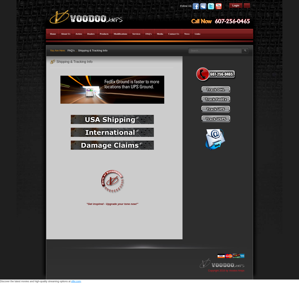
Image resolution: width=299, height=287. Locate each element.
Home (53, 34)
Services (136, 34)
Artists (78, 34)
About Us (65, 34)
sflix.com (76, 281)
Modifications (120, 34)
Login (235, 5)
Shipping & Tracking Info (92, 50)
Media (160, 34)
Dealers (90, 34)
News (187, 34)
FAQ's (149, 34)
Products (104, 34)
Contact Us (173, 34)
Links (197, 34)
